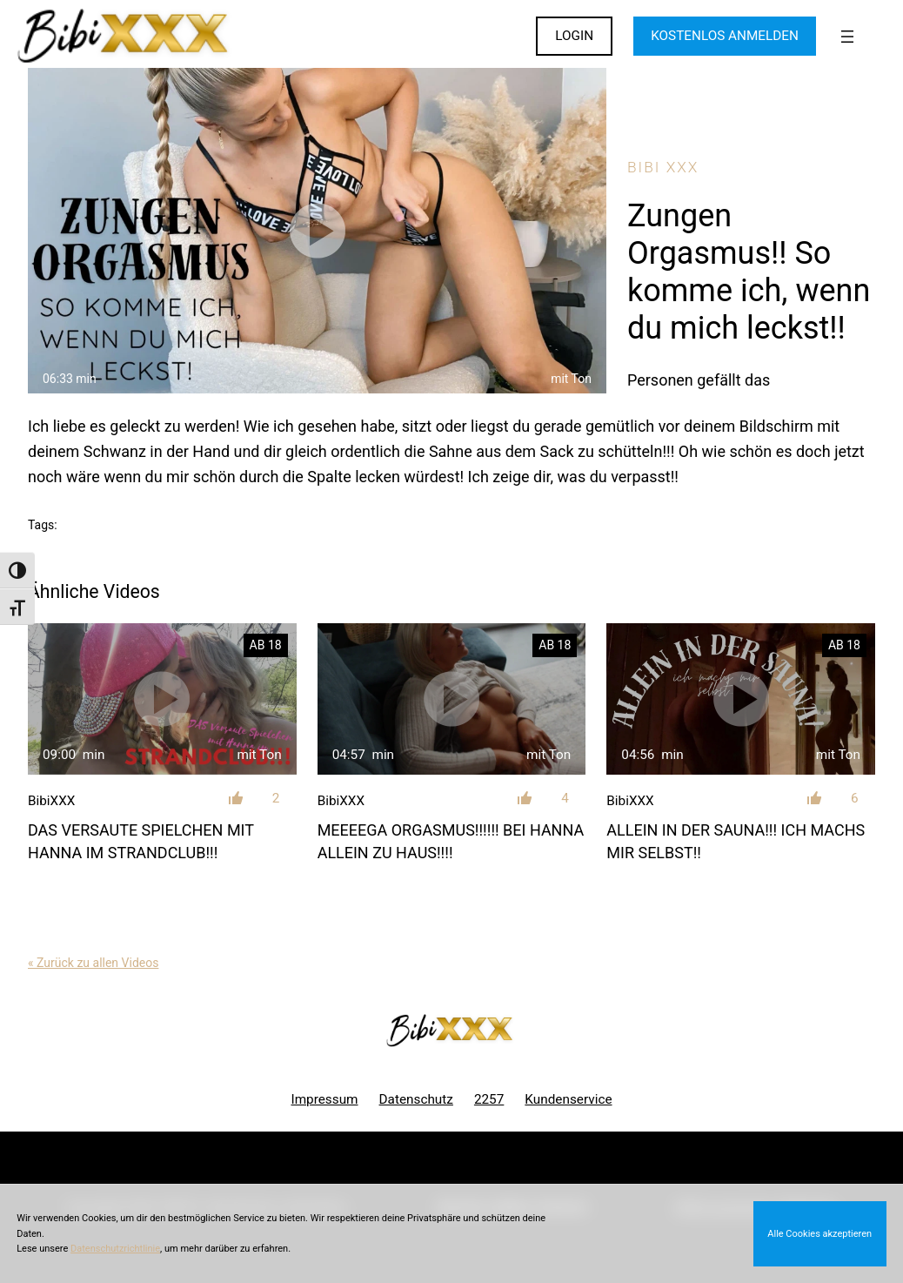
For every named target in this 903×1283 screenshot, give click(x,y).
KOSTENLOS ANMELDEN (725, 36)
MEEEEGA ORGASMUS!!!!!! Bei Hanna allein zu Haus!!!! (451, 841)
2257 (489, 1099)
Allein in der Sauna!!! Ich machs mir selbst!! (735, 841)
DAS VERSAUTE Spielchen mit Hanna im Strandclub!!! (141, 841)
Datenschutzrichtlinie (115, 1248)
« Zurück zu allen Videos (93, 963)
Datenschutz (416, 1099)
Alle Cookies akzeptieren (819, 1233)
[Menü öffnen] (847, 36)
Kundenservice (568, 1099)
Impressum (324, 1099)
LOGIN (574, 36)
